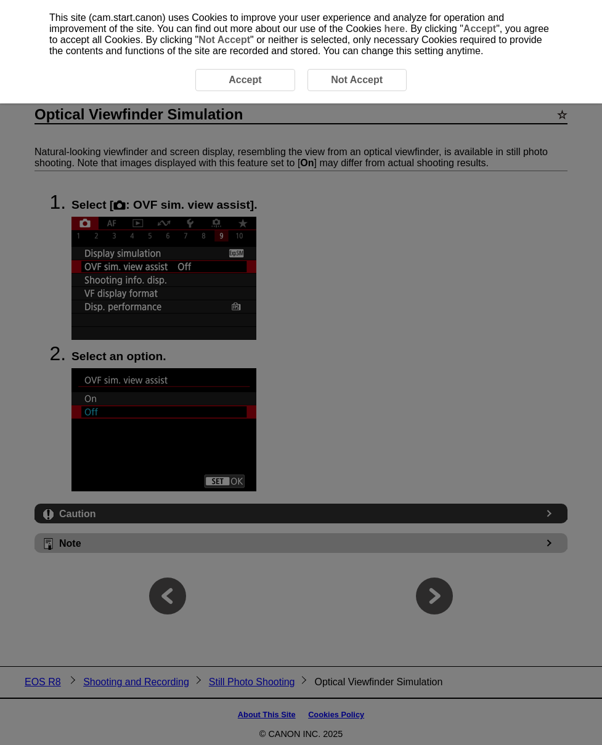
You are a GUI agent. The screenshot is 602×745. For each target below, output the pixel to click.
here (394, 28)
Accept (479, 28)
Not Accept (224, 39)
